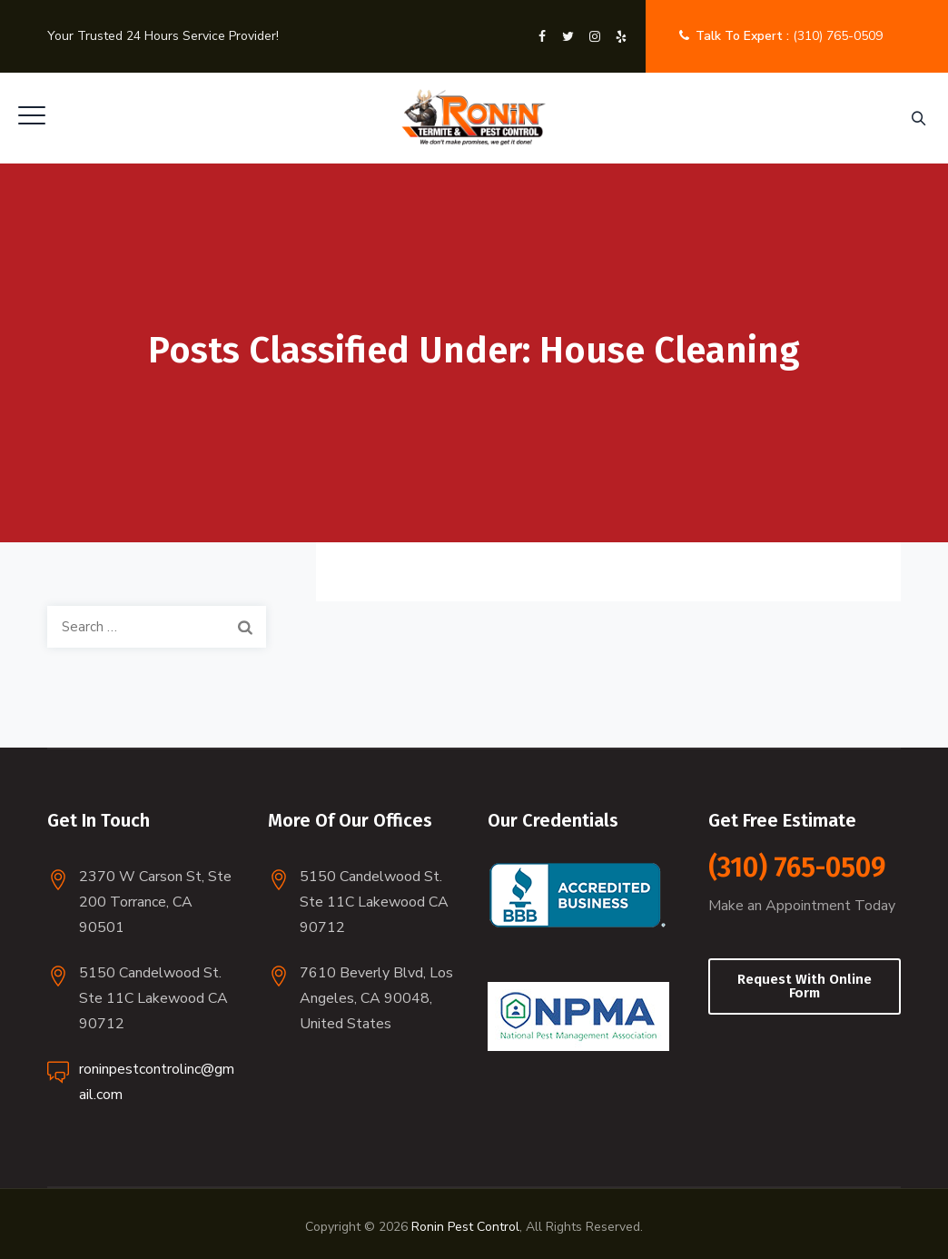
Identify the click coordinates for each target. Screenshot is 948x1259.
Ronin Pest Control (465, 1226)
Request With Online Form (804, 986)
